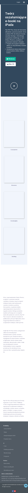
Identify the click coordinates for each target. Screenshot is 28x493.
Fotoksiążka (14, 221)
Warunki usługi (7, 453)
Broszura (14, 185)
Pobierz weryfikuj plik (9, 466)
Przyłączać (6, 456)
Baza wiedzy (7, 463)
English (18, 2)
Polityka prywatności (8, 449)
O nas (5, 446)
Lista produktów (7, 428)
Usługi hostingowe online (9, 435)
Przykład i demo (7, 439)
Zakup (5, 432)
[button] (24, 2)
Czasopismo (14, 149)
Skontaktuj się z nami (9, 470)
